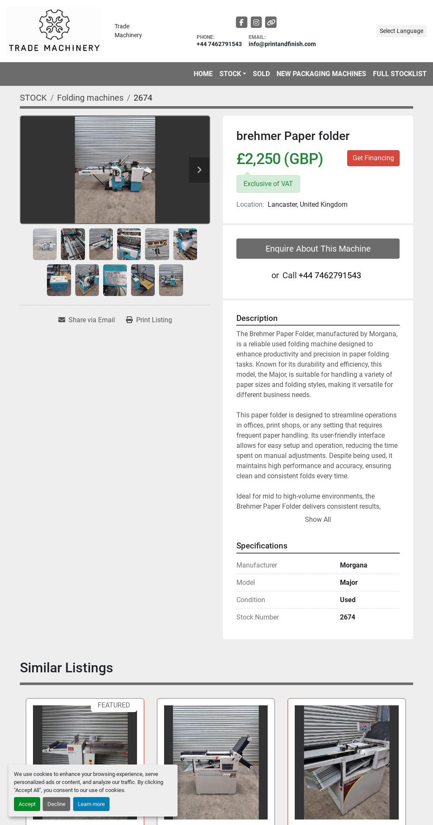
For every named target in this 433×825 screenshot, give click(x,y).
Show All (318, 519)
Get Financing (373, 158)
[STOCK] (33, 98)
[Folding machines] (90, 98)
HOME (203, 74)
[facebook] (241, 22)
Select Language (401, 30)
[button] (232, 74)
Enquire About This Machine (318, 249)
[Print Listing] (149, 320)
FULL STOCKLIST (400, 74)
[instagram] (256, 22)
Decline (56, 804)
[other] (271, 22)
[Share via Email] (87, 320)
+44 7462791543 (219, 44)
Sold (261, 74)
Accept (27, 804)
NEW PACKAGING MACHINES (321, 74)
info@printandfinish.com (282, 44)
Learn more (91, 804)
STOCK (230, 74)
